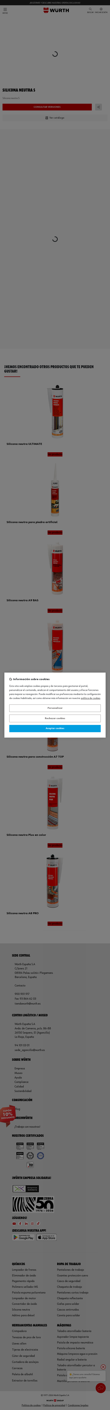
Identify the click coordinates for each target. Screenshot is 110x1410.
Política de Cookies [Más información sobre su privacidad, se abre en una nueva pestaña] (90, 698)
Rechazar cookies (55, 718)
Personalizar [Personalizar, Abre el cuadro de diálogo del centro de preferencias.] (55, 708)
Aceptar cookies (55, 728)
